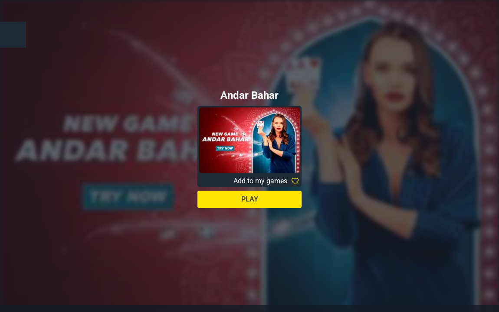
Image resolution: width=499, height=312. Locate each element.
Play (249, 199)
